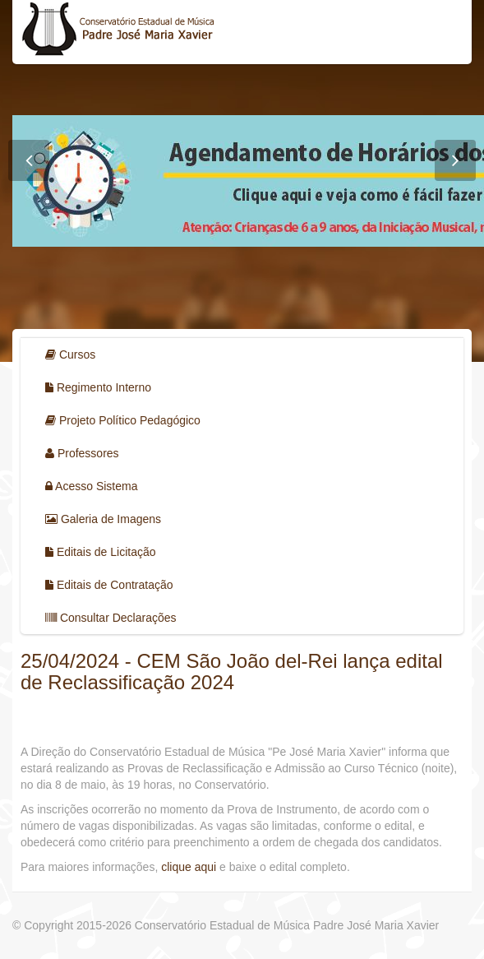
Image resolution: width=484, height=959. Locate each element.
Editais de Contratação (109, 584)
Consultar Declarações (111, 617)
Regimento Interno (98, 387)
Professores (82, 453)
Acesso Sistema (91, 486)
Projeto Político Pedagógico (123, 420)
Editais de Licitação (100, 551)
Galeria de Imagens (103, 519)
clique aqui (190, 866)
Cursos (70, 354)
